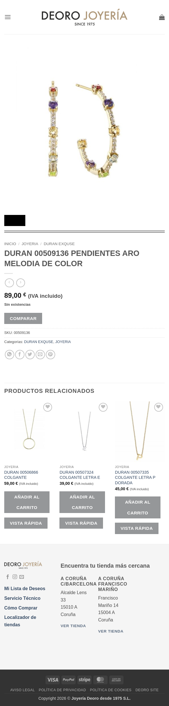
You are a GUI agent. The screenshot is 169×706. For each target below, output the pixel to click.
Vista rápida (26, 523)
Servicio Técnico (22, 598)
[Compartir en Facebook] (19, 354)
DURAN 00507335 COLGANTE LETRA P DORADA (135, 477)
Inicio (10, 244)
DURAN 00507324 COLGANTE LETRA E (79, 475)
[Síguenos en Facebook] (7, 577)
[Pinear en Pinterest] (50, 354)
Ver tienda (73, 626)
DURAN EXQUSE (59, 244)
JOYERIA (30, 244)
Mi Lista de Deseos (24, 588)
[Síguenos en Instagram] (15, 577)
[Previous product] (20, 282)
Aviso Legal (22, 690)
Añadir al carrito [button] (27, 502)
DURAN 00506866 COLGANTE (21, 475)
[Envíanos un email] (21, 577)
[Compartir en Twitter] (30, 354)
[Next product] (9, 282)
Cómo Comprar (20, 608)
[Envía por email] (40, 354)
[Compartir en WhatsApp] (9, 354)
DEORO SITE (147, 690)
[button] (7, 17)
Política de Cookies (110, 690)
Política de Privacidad (62, 690)
